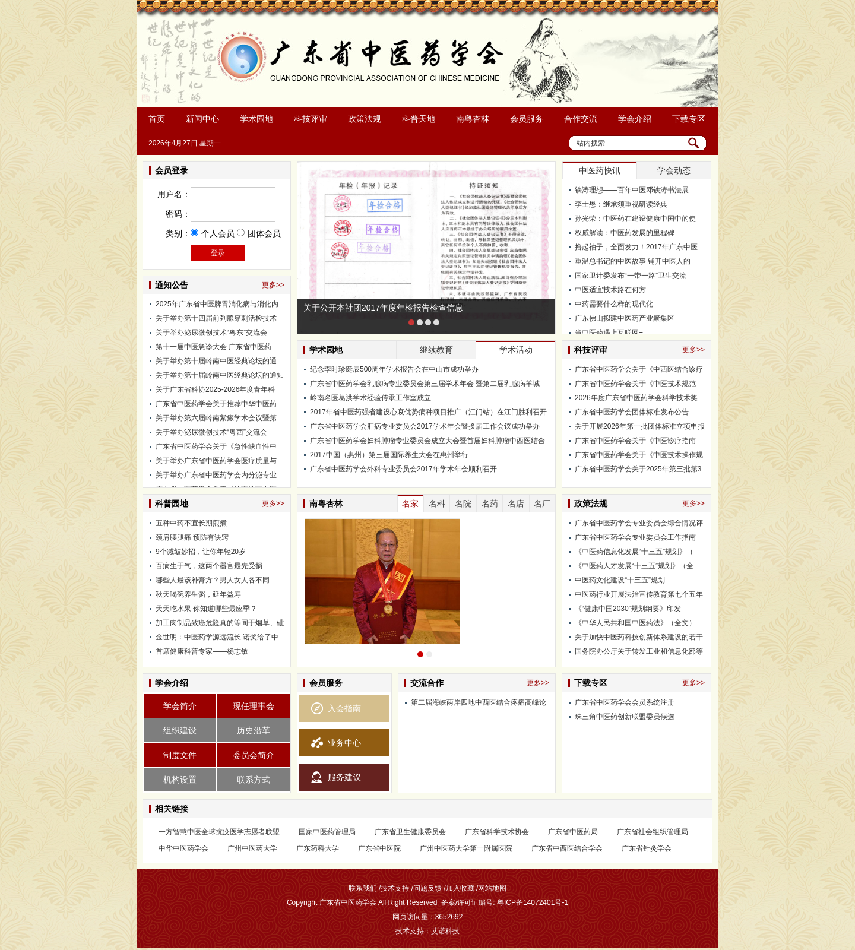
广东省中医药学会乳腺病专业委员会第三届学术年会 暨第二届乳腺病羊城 (425, 383)
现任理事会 (253, 706)
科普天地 (418, 119)
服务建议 (344, 777)
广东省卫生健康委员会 (410, 832)
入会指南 (344, 708)
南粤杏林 (472, 119)
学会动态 (674, 170)
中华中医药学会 (183, 848)
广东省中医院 (379, 848)
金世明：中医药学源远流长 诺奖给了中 (217, 637)
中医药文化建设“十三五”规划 (620, 580)
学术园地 (256, 119)
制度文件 (180, 755)
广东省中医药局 (573, 832)
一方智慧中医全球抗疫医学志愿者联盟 (219, 832)
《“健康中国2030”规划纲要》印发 (628, 608)
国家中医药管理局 (327, 832)
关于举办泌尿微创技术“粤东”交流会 (211, 336)
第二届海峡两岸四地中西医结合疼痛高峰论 (478, 702)
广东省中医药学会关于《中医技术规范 (635, 383)
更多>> (273, 285)
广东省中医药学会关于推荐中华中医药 (216, 407)
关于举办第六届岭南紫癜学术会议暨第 (216, 421)
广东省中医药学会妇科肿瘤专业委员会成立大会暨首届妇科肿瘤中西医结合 (427, 440)
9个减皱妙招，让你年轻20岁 (201, 551)
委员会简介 (253, 755)
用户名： (174, 194)
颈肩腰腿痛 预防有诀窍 (192, 537)
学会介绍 (634, 119)
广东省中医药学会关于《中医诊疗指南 (635, 440)
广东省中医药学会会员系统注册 (624, 702)
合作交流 (580, 119)
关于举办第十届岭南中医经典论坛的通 (216, 364)
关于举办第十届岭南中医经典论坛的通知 (220, 379)
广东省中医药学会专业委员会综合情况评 (639, 523)
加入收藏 (460, 888)
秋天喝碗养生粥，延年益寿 (198, 594)
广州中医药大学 (252, 848)
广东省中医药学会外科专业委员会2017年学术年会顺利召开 (403, 469)
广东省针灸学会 (647, 848)
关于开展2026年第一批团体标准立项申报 (640, 426)
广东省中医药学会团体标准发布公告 (632, 412)
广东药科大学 (317, 848)
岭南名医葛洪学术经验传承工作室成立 (370, 398)
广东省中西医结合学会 (567, 848)
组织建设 (180, 730)
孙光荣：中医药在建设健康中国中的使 (635, 218)
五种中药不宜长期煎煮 (191, 523)
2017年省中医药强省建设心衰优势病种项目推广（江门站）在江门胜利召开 (428, 412)
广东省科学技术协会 (497, 832)
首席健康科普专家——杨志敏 (202, 651)
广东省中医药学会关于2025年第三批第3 (638, 469)
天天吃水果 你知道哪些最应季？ (206, 608)
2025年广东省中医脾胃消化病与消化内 (217, 307)
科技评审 (310, 119)
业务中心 (344, 743)
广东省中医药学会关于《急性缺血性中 (216, 450)
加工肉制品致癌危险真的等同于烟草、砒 (220, 623)
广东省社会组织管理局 (652, 832)
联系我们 (363, 888)
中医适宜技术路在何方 (610, 290)
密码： (178, 213)
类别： (178, 233)
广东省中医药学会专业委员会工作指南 (635, 537)
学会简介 (180, 706)
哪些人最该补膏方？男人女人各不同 (213, 580)
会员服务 (526, 119)
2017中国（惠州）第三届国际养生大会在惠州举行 (389, 455)
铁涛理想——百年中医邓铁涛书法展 (632, 190)
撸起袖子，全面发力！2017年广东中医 (636, 247)
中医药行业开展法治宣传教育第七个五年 (639, 594)
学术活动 (516, 349)
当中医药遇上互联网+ (609, 332)
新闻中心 (202, 119)
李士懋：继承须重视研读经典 (621, 204)
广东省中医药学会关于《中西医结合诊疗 (639, 369)
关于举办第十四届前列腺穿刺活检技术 (216, 322)
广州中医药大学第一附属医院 (466, 848)
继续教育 (436, 349)
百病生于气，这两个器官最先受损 (209, 566)
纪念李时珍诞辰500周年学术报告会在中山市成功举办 (394, 369)
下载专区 (688, 119)
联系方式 (253, 779)
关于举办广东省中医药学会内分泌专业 (216, 478)
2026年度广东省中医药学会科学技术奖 (636, 398)
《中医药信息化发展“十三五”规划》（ (634, 551)
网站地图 (492, 888)
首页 (156, 119)
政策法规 (364, 119)
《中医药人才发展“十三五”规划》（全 (634, 566)
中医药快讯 (599, 170)
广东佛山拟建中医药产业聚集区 (624, 318)
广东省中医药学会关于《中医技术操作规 (639, 455)
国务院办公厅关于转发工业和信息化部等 (639, 651)
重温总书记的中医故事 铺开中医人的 (633, 261)
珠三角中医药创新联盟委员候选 (624, 716)
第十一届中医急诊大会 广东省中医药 (213, 350)
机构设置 (180, 779)
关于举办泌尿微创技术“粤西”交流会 (211, 436)
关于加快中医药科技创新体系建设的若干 (639, 637)
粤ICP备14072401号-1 (532, 902)
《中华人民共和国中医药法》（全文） (635, 623)
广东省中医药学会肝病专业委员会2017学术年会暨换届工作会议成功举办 (425, 426)
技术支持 (395, 888)
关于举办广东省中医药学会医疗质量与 (216, 464)
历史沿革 (253, 730)
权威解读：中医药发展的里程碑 (624, 233)
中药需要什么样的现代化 (614, 304)
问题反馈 (427, 888)
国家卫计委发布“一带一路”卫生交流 (630, 275)
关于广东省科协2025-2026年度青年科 (215, 393)
